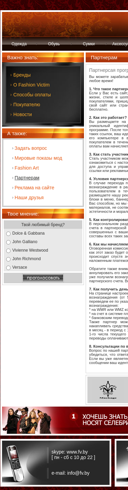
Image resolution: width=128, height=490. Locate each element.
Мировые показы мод (38, 158)
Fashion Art (27, 168)
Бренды (22, 75)
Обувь (54, 44)
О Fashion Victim (31, 85)
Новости (22, 114)
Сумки (89, 44)
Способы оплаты (32, 94)
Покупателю (26, 104)
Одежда (19, 44)
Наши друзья (29, 197)
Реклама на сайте (34, 187)
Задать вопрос (31, 148)
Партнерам (27, 177)
